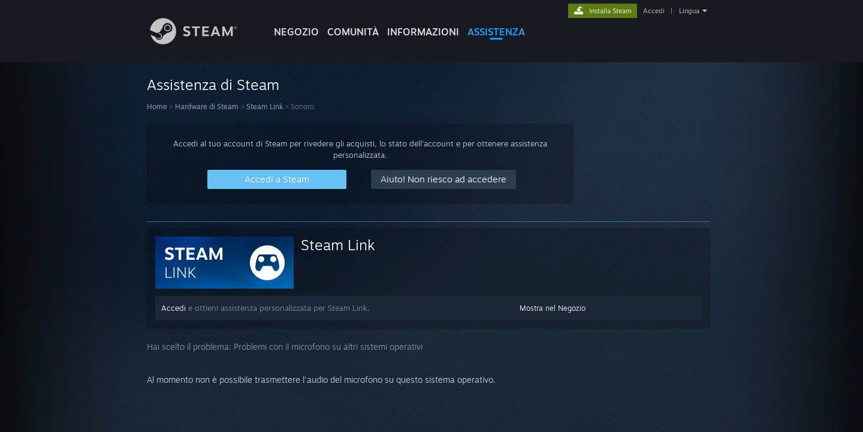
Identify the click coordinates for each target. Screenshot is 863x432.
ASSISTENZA (496, 32)
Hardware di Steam (207, 106)
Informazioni (423, 32)
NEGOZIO (296, 32)
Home (157, 106)
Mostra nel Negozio (553, 308)
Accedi (654, 11)
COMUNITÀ (353, 32)
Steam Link (264, 106)
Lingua (689, 11)
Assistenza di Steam (213, 85)
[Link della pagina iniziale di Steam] (202, 41)
